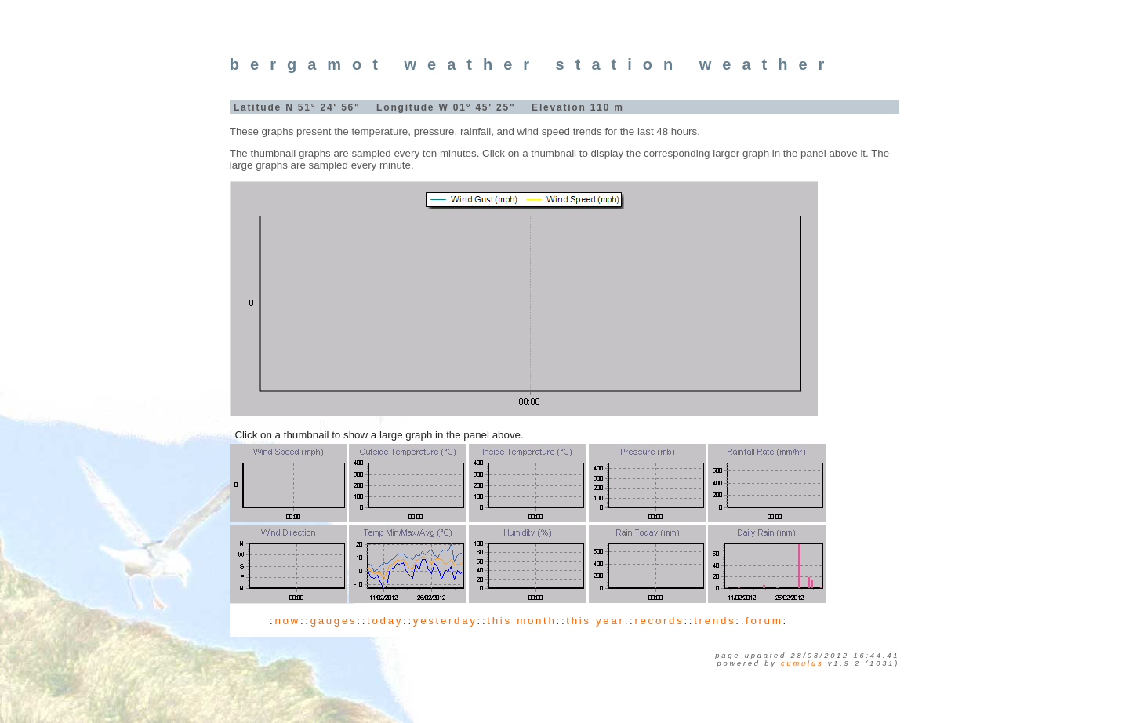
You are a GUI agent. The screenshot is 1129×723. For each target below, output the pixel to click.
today (385, 621)
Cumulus (802, 663)
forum (764, 621)
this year (595, 621)
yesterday (445, 621)
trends (714, 621)
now (286, 621)
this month (521, 621)
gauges (334, 621)
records (659, 621)
